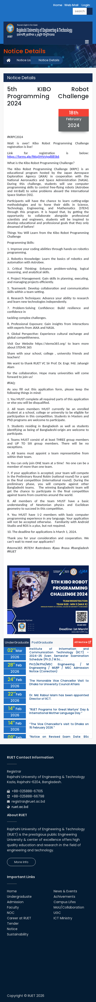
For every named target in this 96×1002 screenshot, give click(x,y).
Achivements (64, 896)
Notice (12, 929)
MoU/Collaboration (69, 907)
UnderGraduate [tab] (17, 642)
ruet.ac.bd (20, 806)
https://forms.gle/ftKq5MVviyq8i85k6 (33, 156)
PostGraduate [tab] (42, 642)
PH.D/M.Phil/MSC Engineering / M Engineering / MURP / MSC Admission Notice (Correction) (59, 667)
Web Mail (71, 5)
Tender (13, 923)
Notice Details (49, 60)
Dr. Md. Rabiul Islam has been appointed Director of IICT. (59, 696)
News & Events (65, 891)
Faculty (13, 907)
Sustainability (17, 934)
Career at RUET (19, 918)
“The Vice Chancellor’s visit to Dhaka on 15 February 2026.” (59, 725)
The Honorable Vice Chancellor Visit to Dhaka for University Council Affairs (59, 682)
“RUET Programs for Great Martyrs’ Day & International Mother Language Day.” (59, 711)
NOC (10, 912)
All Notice (82, 642)
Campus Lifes (65, 902)
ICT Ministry (63, 918)
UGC (57, 912)
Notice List (24, 60)
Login (86, 5)
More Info (21, 862)
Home (57, 5)
